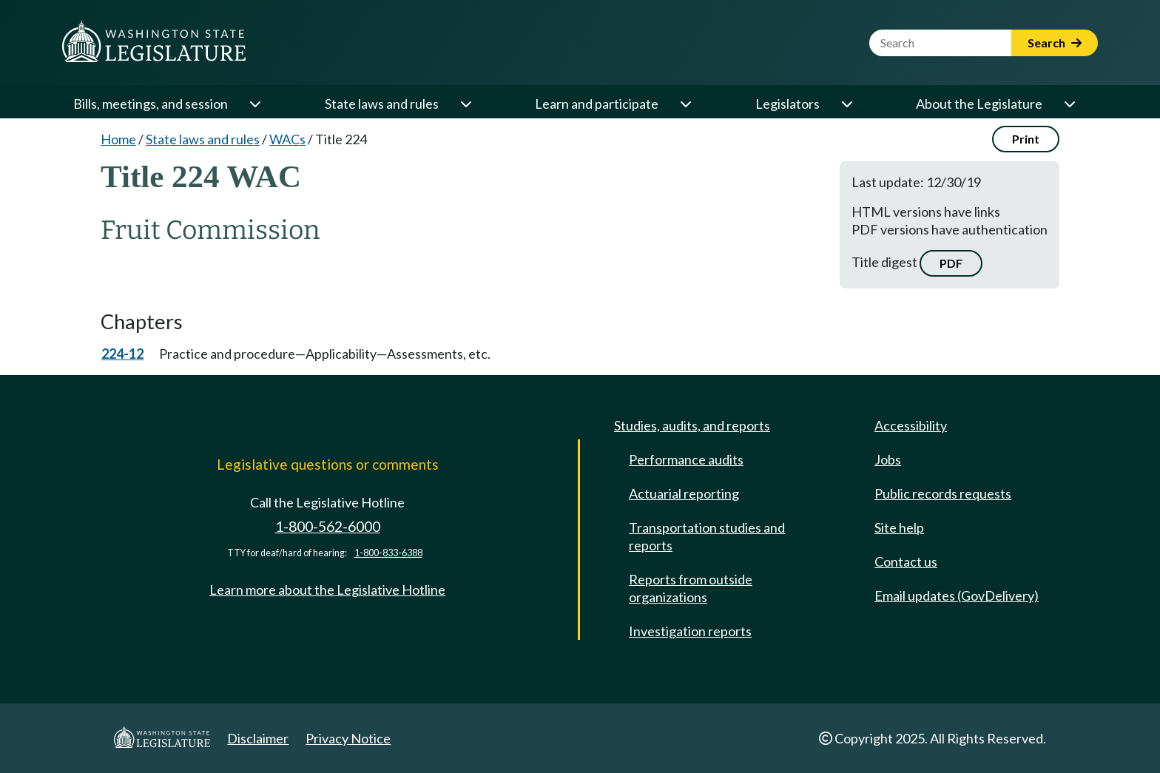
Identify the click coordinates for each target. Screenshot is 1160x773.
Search (1055, 43)
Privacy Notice (348, 738)
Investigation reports (690, 631)
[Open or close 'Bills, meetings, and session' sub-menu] (254, 103)
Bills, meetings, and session (150, 103)
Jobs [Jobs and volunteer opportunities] (887, 459)
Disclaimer (258, 738)
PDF (951, 263)
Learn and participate (596, 103)
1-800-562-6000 (327, 526)
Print (1025, 139)
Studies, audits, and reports (692, 425)
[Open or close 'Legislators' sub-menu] (846, 103)
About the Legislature (979, 103)
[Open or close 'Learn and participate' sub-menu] (685, 103)
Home (118, 139)
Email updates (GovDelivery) (956, 595)
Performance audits (686, 459)
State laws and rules (382, 103)
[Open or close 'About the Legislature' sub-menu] (1069, 103)
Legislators (787, 103)
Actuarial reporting (684, 493)
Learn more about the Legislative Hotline (327, 589)
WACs (287, 139)
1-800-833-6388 (388, 552)
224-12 (122, 353)
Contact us (905, 561)
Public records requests (942, 493)
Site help (899, 527)
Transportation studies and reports (707, 536)
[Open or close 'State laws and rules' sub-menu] (465, 103)
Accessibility (910, 425)
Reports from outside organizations (690, 588)
